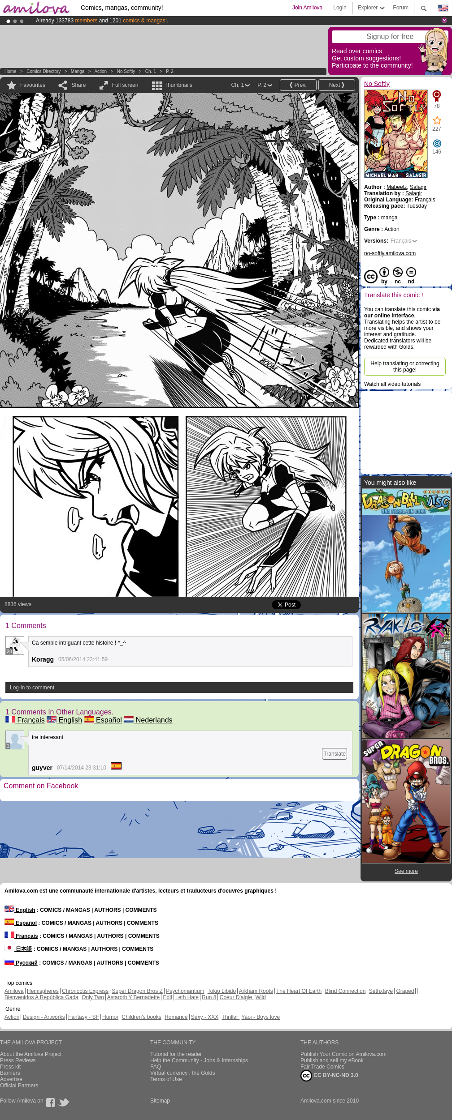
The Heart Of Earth (299, 991)
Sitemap (160, 1101)
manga (78, 71)
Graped (405, 991)
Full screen (125, 85)
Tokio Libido (222, 991)
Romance (176, 1017)
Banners (10, 1073)
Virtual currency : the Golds (182, 1073)
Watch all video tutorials (392, 384)
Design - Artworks (44, 1017)
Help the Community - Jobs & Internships (199, 1060)
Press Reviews (17, 1060)
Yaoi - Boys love (260, 1017)
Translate (334, 754)
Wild (260, 997)
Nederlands (148, 720)
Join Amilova (307, 7)
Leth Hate (187, 997)
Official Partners (19, 1085)
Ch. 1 (150, 71)
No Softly (126, 71)
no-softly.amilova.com (390, 253)
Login (339, 7)
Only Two (93, 997)
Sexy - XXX (204, 1017)
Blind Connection (345, 991)
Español (103, 720)
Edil (167, 997)
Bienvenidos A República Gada (41, 997)
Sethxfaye (381, 991)
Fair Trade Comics (322, 1067)
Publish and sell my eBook (332, 1060)
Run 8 (209, 997)
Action (100, 71)
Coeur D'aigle (237, 997)
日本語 (18, 949)
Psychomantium (185, 991)
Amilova (14, 991)
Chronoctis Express (85, 991)
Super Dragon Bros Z (137, 991)
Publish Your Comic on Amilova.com (343, 1054)
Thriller (230, 1017)
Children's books (141, 1017)
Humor (110, 1017)
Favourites (32, 85)
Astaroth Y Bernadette (133, 997)
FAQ (155, 1067)
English (64, 720)
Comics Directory (43, 71)
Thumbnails (178, 85)
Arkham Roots (256, 991)
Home (10, 71)
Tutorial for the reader (176, 1054)
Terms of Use (166, 1079)
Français (25, 720)
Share (78, 85)
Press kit (10, 1067)
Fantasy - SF (83, 1017)
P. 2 (170, 71)
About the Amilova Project (30, 1054)
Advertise (11, 1079)
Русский (21, 963)
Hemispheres (43, 991)
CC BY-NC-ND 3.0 (329, 1076)
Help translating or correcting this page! (404, 366)
